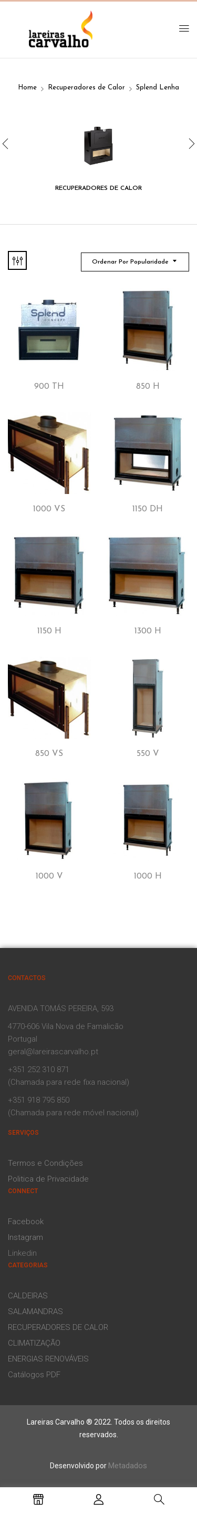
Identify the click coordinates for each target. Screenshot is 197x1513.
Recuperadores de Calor (86, 87)
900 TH (49, 386)
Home (27, 87)
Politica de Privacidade (48, 1179)
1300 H (147, 631)
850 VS (49, 754)
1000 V (49, 876)
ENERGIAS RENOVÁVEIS (48, 1359)
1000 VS (49, 509)
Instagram (25, 1237)
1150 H (49, 631)
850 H (148, 386)
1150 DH (147, 509)
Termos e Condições (45, 1163)
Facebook (26, 1221)
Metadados (127, 1465)
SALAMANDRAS (35, 1311)
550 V (148, 754)
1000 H (148, 876)
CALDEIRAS (28, 1295)
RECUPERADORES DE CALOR (58, 1327)
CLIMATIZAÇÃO (34, 1343)
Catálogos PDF (34, 1374)
